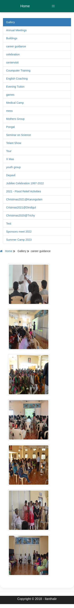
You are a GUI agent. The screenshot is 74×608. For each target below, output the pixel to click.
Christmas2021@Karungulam (24, 199)
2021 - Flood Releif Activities (23, 191)
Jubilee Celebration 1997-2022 (25, 183)
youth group (13, 167)
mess (9, 110)
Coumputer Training (18, 70)
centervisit (12, 62)
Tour (8, 151)
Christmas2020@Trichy (20, 215)
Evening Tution (15, 86)
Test (8, 223)
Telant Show (13, 143)
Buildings (11, 38)
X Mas (10, 159)
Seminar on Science (18, 135)
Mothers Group (15, 118)
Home (25, 6)
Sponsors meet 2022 (19, 231)
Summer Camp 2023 (19, 239)
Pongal (10, 126)
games (10, 94)
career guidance (16, 46)
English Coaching (17, 78)
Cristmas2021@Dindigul (21, 207)
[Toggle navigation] (53, 6)
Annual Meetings (16, 30)
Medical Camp (15, 102)
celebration (13, 54)
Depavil (10, 175)
